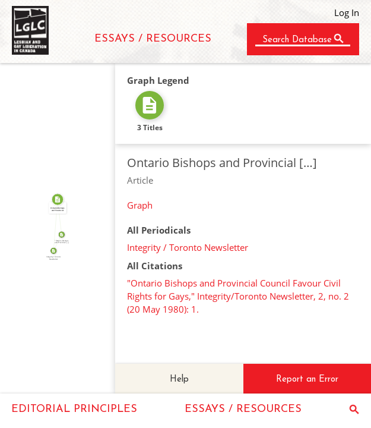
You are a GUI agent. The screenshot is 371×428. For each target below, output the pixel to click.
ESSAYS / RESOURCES (152, 39)
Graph (140, 205)
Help (179, 379)
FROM (54, 225)
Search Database (297, 40)
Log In (346, 12)
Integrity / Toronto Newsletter (187, 247)
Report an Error (307, 379)
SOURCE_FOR (56, 242)
